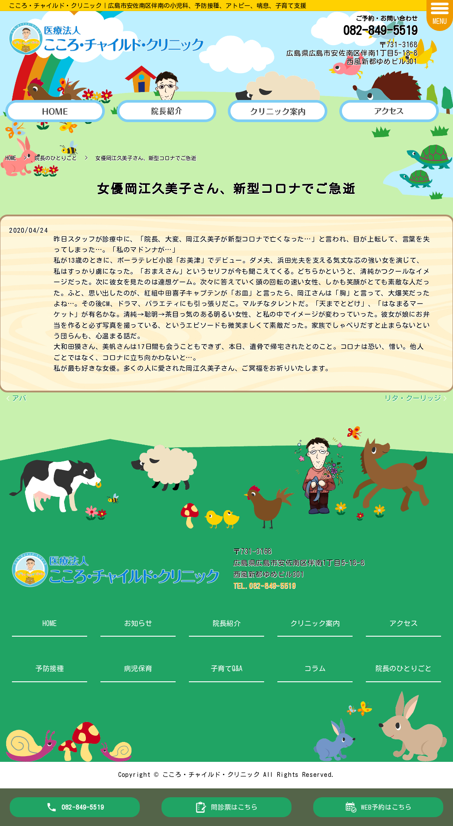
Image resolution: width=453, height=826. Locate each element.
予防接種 (49, 668)
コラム (315, 668)
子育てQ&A (226, 668)
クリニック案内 (315, 623)
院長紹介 (226, 623)
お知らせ (138, 623)
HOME (10, 158)
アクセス (403, 623)
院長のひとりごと (56, 158)
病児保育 (138, 668)
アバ (19, 398)
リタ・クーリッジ (412, 398)
